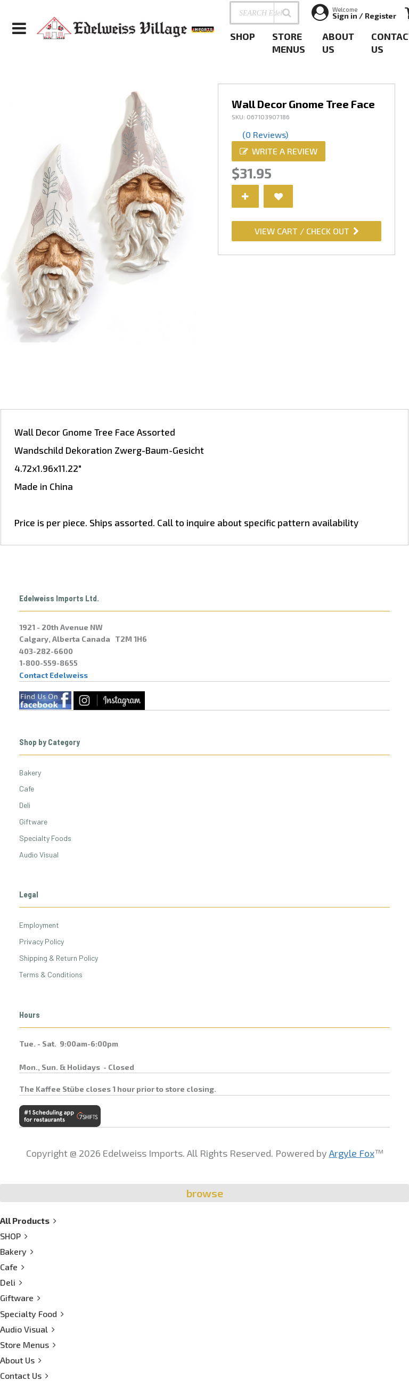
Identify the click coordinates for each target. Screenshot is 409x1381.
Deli (24, 805)
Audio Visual (39, 854)
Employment (39, 924)
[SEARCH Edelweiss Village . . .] (264, 12)
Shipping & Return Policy (58, 957)
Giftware (33, 821)
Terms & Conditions (51, 974)
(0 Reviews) (265, 134)
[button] (286, 12)
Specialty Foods (45, 838)
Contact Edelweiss (53, 675)
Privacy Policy (41, 941)
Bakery (30, 772)
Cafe (26, 788)
